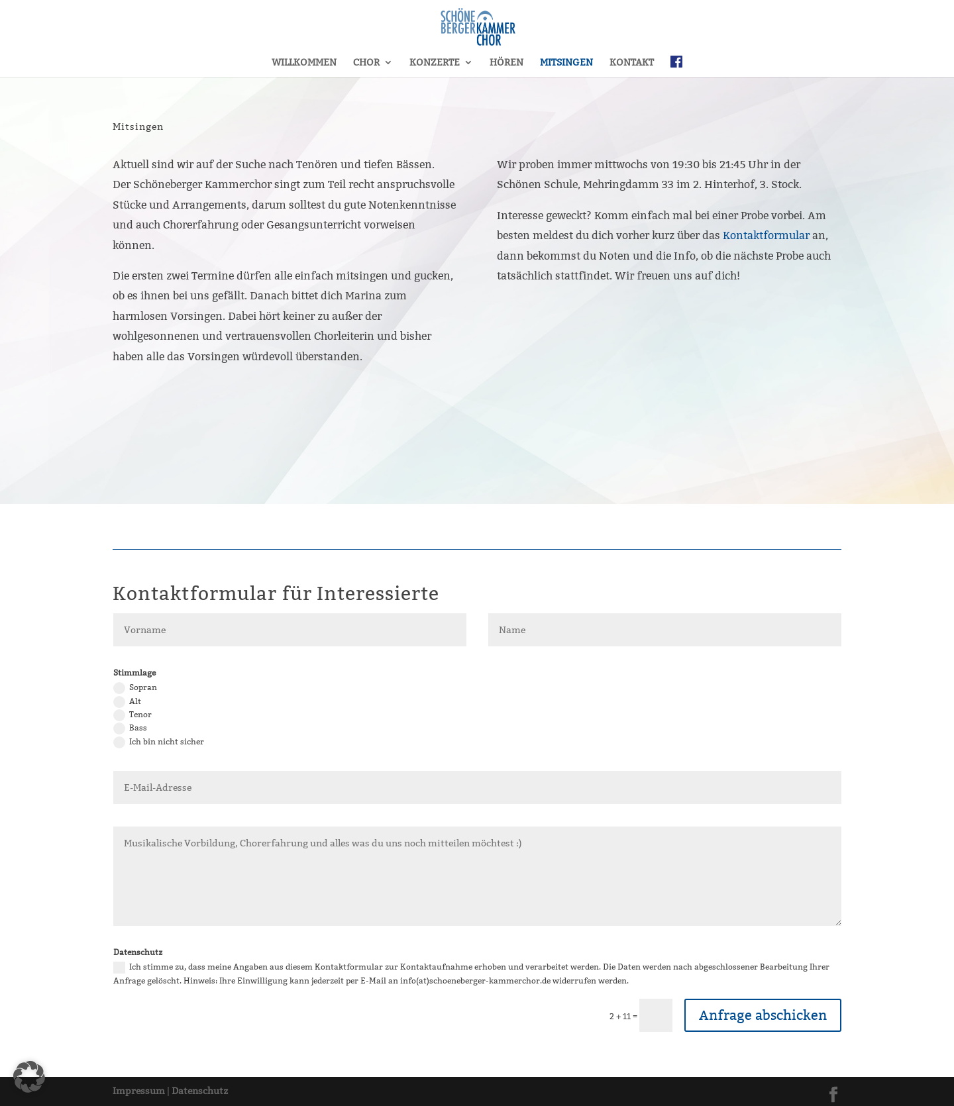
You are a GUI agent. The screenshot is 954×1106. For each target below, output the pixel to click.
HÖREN (506, 63)
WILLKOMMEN (304, 63)
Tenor (132, 715)
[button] (29, 1077)
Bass (130, 728)
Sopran (135, 688)
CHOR (366, 63)
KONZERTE (434, 63)
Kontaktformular (766, 235)
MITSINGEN (566, 63)
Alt (127, 702)
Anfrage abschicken (763, 1015)
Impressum (139, 1091)
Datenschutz (200, 1091)
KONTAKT (632, 63)
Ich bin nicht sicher (158, 742)
